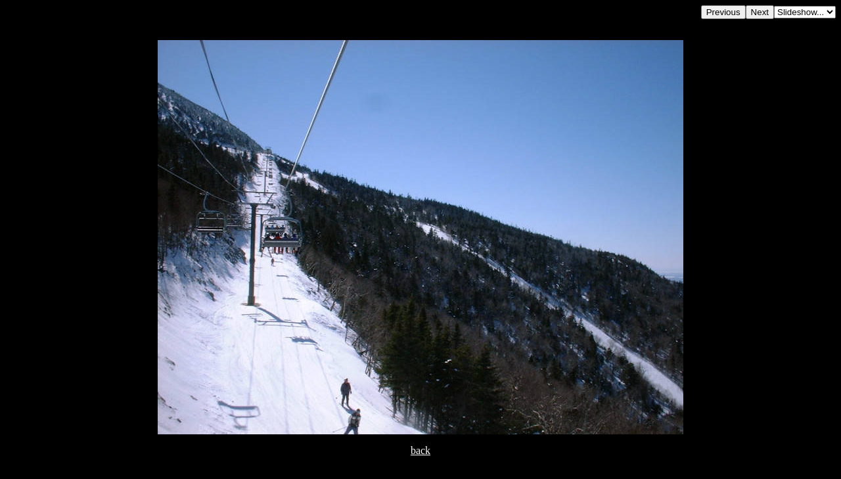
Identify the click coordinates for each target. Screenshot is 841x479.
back (420, 450)
